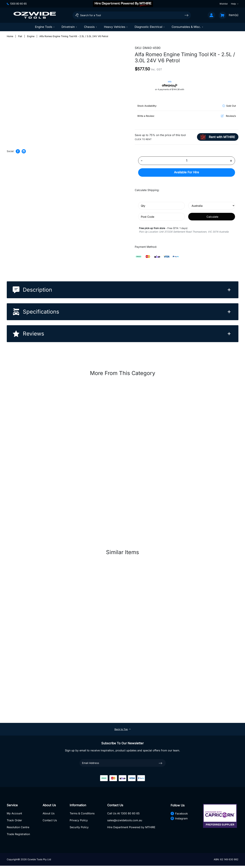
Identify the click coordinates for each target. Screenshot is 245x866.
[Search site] (186, 15)
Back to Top (122, 729)
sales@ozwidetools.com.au (124, 820)
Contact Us (50, 820)
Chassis (90, 27)
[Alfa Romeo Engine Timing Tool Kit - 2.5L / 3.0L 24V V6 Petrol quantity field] (186, 161)
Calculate (212, 216)
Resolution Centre (18, 827)
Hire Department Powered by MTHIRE (131, 827)
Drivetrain (69, 27)
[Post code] (161, 217)
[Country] (211, 206)
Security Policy (78, 827)
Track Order (14, 820)
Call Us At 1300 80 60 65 (123, 813)
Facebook (179, 813)
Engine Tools (45, 27)
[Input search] (132, 15)
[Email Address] (122, 763)
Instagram (179, 818)
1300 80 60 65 (17, 3)
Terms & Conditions (81, 813)
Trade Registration (18, 834)
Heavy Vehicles (116, 27)
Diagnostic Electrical (150, 27)
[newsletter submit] (160, 763)
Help (234, 3)
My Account (14, 813)
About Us (48, 813)
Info (169, 82)
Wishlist (223, 3)
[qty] (161, 206)
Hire (186, 172)
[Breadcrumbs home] (10, 36)
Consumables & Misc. (187, 27)
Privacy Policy (78, 820)
